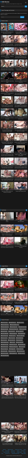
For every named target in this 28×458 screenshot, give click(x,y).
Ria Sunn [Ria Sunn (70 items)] (22, 346)
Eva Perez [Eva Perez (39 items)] (12, 331)
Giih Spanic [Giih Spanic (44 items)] (22, 333)
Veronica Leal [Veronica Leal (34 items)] (5, 353)
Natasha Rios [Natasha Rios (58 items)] (5, 344)
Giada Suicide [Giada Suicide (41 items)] (14, 333)
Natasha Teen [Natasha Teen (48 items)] (14, 344)
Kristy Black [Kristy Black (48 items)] (20, 337)
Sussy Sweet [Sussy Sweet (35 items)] (12, 351)
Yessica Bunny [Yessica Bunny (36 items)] (5, 355)
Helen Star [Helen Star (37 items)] (12, 335)
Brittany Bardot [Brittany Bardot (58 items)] (5, 326)
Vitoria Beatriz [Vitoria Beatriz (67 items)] (14, 353)
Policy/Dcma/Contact (15, 453)
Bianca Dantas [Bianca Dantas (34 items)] (5, 324)
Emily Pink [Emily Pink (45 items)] (4, 331)
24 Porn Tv (23, 450)
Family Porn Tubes (18, 449)
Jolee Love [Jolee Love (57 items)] (4, 337)
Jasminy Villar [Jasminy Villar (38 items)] (21, 335)
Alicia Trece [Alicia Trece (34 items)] (4, 322)
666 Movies (5, 2)
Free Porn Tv (7, 453)
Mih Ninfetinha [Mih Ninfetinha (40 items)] (5, 342)
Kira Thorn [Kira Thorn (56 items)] (12, 337)
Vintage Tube (19, 452)
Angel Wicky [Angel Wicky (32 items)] (13, 322)
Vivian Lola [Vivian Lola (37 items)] (22, 353)
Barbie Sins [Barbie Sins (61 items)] (20, 322)
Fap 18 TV (13, 450)
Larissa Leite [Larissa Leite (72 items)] (12, 340)
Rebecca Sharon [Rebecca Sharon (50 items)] (14, 346)
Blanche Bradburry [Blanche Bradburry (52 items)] (15, 324)
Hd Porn (4, 449)
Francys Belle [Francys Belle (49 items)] (5, 333)
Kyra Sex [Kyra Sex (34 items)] (4, 340)
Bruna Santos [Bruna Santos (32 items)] (14, 326)
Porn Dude (7, 450)
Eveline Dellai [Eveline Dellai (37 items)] (20, 331)
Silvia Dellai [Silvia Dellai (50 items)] (20, 348)
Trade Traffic (23, 453)
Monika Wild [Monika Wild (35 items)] (20, 342)
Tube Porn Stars (6, 452)
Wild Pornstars (10, 449)
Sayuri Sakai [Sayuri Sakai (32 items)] (5, 348)
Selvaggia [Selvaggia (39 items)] (12, 348)
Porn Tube (13, 452)
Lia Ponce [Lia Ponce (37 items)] (19, 340)
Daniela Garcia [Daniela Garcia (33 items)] (23, 326)
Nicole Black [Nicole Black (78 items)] (22, 344)
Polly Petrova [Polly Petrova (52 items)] (5, 346)
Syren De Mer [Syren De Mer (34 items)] (21, 351)
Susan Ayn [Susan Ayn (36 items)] (4, 351)
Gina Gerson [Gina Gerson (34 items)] (5, 335)
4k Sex (18, 450)
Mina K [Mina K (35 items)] (13, 342)
